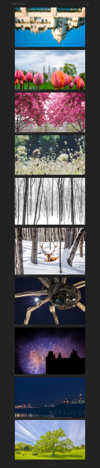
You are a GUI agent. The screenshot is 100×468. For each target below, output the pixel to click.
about (78, 4)
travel (73, 4)
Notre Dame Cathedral (55, 417)
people (68, 4)
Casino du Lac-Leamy (19, 375)
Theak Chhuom (18, 3)
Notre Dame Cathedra (35, 90)
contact (84, 4)
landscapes (62, 4)
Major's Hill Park (24, 90)
